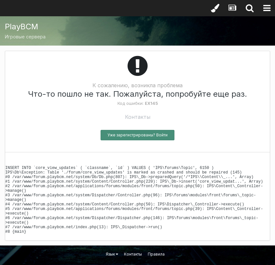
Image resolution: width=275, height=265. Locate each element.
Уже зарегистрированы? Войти (137, 134)
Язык (112, 254)
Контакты (137, 117)
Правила (156, 254)
